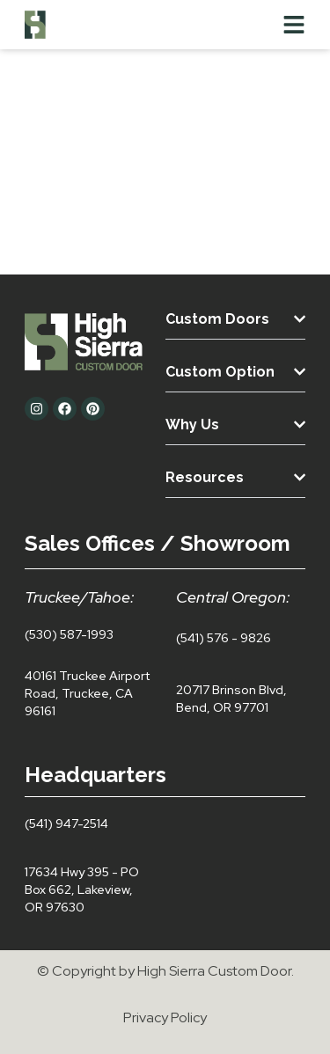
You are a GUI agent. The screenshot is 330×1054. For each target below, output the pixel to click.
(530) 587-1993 (69, 634)
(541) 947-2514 (66, 823)
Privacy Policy (165, 1017)
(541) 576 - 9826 (223, 638)
